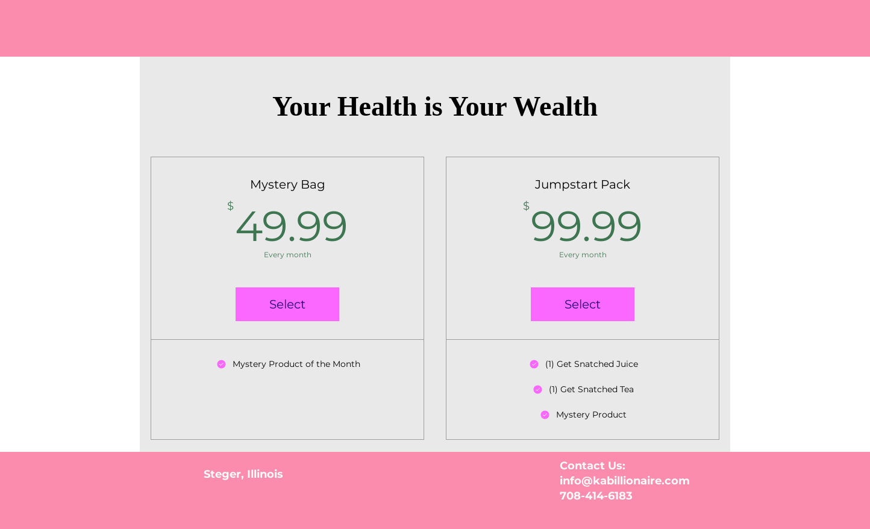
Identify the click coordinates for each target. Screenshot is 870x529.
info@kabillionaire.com (625, 480)
